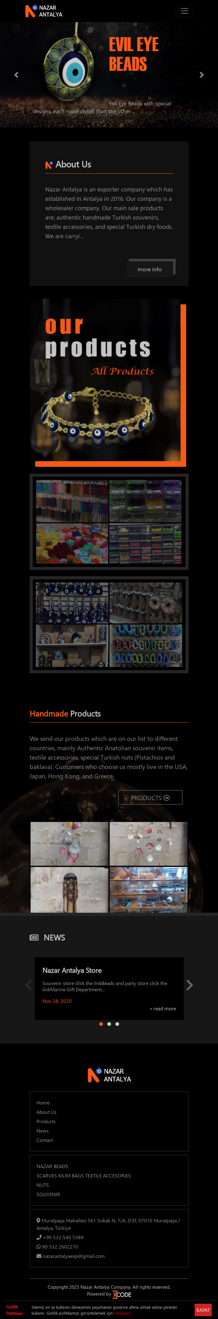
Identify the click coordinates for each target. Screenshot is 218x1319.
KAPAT (203, 1310)
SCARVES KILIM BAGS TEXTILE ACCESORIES (83, 1175)
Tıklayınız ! (123, 1313)
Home (43, 1102)
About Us (46, 1112)
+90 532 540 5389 (60, 1237)
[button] (16, 75)
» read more (163, 1008)
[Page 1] (101, 1024)
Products (46, 1121)
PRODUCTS (150, 797)
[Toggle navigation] (184, 11)
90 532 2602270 (57, 1246)
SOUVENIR (48, 1194)
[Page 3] (117, 1024)
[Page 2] (109, 1024)
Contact (44, 1140)
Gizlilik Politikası (14, 1310)
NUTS (42, 1184)
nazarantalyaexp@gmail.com (70, 1256)
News (42, 1130)
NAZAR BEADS (52, 1166)
